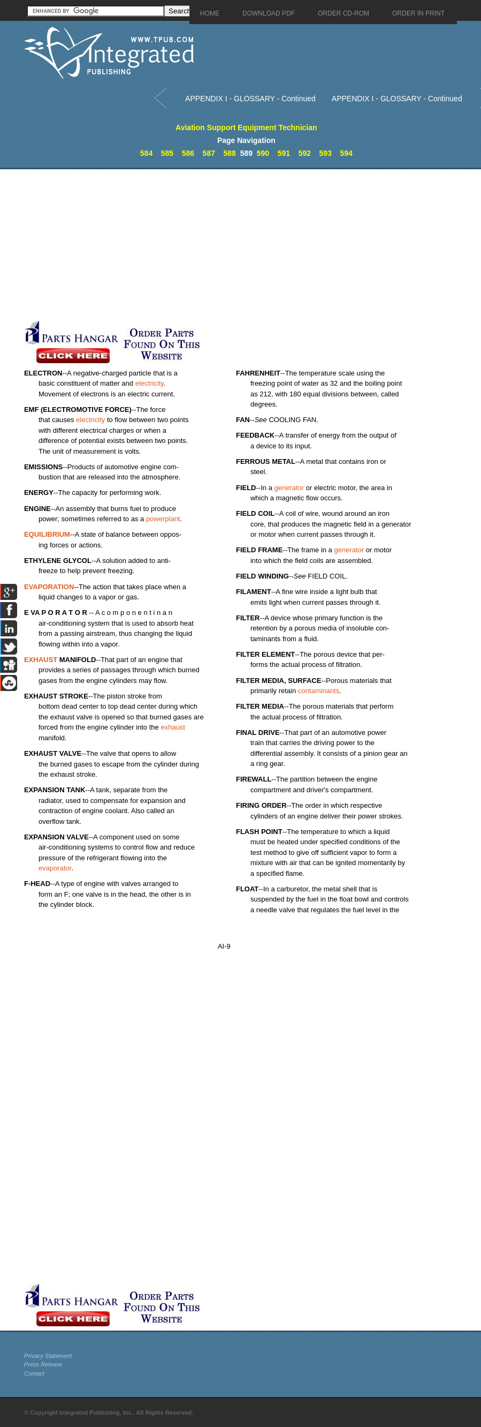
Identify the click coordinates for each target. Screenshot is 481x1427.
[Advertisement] (251, 244)
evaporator (55, 868)
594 (346, 153)
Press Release (43, 1364)
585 (167, 153)
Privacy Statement (48, 1356)
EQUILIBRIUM (47, 534)
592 (305, 153)
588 (230, 153)
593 (325, 153)
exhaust (173, 727)
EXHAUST (40, 660)
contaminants (318, 691)
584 (146, 153)
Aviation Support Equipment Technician (246, 127)
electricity (149, 383)
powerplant (163, 519)
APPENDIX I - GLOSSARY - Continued (250, 98)
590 (263, 153)
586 (188, 153)
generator (289, 488)
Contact (34, 1373)
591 (284, 153)
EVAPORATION (49, 587)
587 (209, 153)
